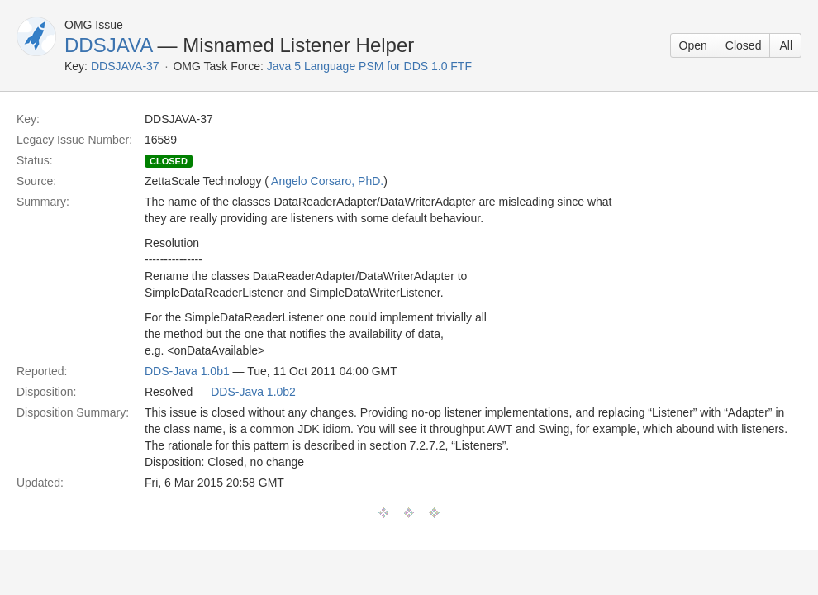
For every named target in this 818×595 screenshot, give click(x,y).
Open (693, 45)
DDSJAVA (108, 45)
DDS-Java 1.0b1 (187, 371)
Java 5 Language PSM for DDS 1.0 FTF (369, 66)
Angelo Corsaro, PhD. (327, 181)
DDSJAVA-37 (125, 66)
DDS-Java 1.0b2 (253, 391)
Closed (743, 45)
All (785, 45)
